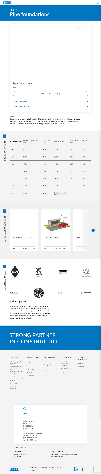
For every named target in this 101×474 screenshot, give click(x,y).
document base (32, 372)
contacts (46, 371)
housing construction (16, 376)
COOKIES (33, 471)
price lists (81, 366)
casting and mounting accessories (13, 388)
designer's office (32, 362)
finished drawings (32, 365)
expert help (30, 375)
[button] (93, 230)
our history (47, 368)
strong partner (48, 365)
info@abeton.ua (27, 428)
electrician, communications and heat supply (16, 371)
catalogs (80, 364)
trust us (63, 373)
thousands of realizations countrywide (65, 363)
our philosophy (48, 362)
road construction (16, 366)
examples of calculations (31, 368)
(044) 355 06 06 (27, 426)
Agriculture (13, 383)
